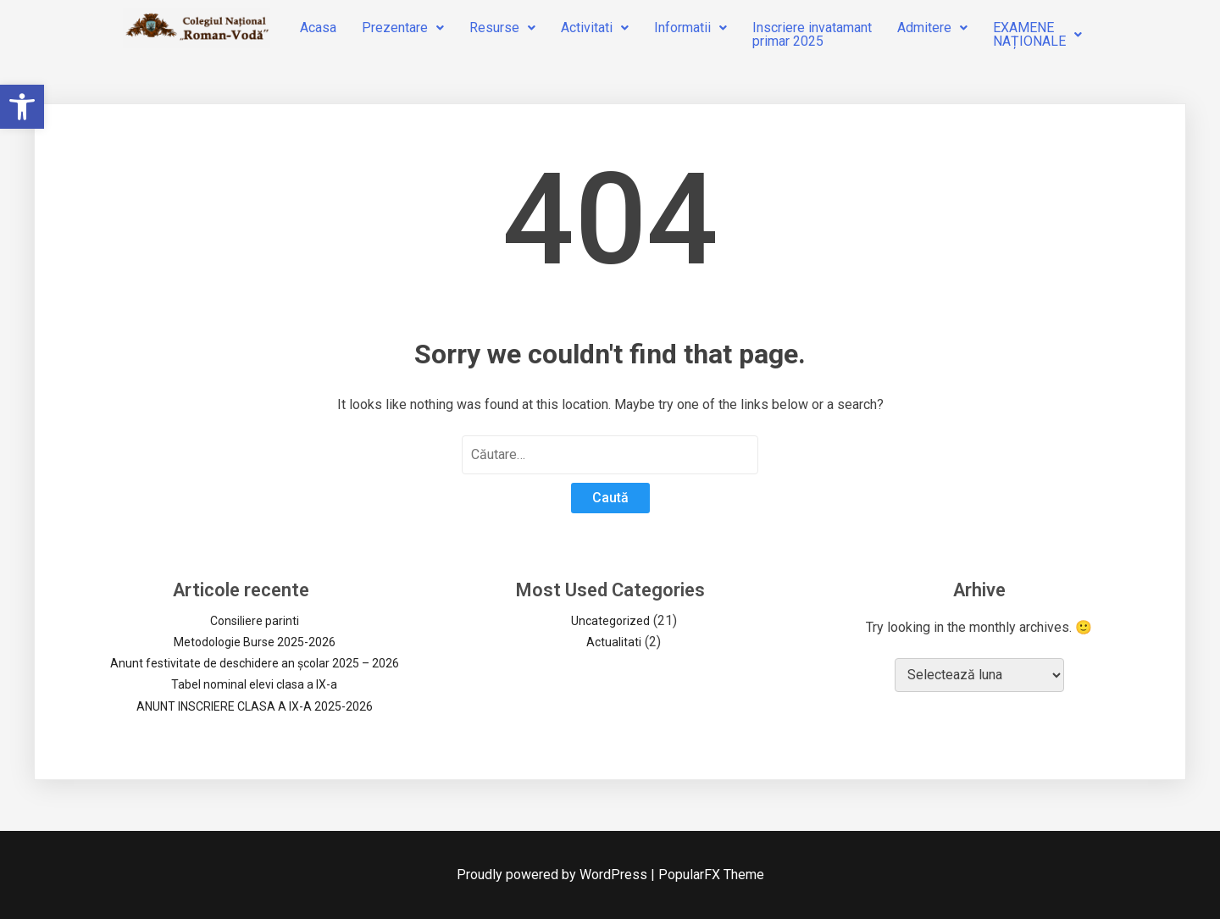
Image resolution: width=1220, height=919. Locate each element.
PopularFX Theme (711, 874)
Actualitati (613, 642)
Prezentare (403, 27)
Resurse (502, 27)
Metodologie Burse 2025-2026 (255, 642)
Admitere (932, 27)
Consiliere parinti (254, 621)
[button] (22, 107)
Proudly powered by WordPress (554, 874)
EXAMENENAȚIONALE (1037, 34)
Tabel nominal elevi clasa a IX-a (254, 684)
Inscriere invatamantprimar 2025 (812, 34)
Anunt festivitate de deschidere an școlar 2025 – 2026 (254, 663)
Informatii (690, 27)
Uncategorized (610, 621)
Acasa (318, 27)
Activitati (595, 27)
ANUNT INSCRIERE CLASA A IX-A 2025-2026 (254, 706)
